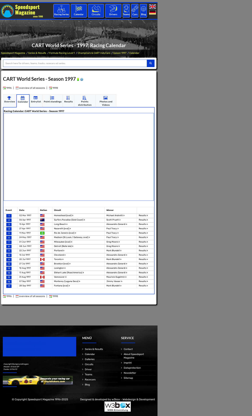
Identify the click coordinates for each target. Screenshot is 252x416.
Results (143, 215)
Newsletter (130, 372)
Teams (126, 14)
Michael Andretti (115, 215)
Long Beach (61, 224)
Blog (143, 14)
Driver (88, 369)
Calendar (79, 14)
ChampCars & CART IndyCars (94, 53)
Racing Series (61, 14)
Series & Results (37, 53)
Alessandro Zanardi (116, 224)
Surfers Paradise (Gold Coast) (69, 219)
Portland (59, 250)
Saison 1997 (119, 53)
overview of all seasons (30, 87)
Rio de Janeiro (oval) (65, 233)
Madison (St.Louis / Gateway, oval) (72, 237)
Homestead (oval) (63, 215)
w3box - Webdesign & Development (133, 399)
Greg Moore (113, 241)
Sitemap (128, 378)
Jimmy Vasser (114, 281)
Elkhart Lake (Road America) (69, 272)
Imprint (128, 362)
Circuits (96, 14)
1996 (7, 87)
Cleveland (60, 255)
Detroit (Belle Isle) (63, 246)
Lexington (60, 268)
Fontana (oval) (62, 285)
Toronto (59, 259)
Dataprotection (132, 367)
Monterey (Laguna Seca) (67, 281)
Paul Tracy (112, 228)
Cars (134, 14)
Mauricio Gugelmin (116, 277)
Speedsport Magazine (13, 53)
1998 (53, 87)
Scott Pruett (113, 219)
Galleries (89, 359)
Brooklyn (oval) (62, 263)
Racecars (90, 379)
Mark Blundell (113, 250)
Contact (128, 349)
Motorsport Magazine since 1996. (23, 349)
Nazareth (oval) (62, 228)
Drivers (113, 14)
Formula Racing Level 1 (62, 53)
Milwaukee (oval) (63, 241)
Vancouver (60, 277)
